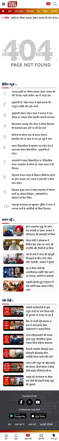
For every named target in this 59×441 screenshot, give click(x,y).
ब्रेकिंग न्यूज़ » (9, 84)
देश (38, 11)
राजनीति (54, 11)
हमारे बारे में (19, 424)
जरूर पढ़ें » (8, 220)
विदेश (45, 11)
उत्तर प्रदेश (18, 11)
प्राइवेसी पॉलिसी (46, 424)
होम (9, 11)
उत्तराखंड (29, 11)
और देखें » (8, 300)
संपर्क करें (32, 424)
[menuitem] (9, 11)
